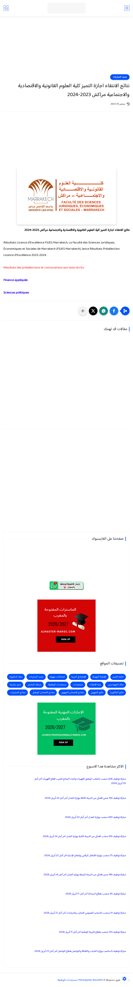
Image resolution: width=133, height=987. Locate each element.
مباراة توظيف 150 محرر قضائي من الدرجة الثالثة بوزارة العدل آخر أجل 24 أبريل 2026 (85, 798)
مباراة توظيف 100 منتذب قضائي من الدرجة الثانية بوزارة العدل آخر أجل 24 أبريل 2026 (84, 836)
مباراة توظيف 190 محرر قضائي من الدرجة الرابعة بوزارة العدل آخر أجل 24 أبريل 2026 (85, 875)
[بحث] (6, 8)
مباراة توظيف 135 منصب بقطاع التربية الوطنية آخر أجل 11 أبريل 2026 (92, 932)
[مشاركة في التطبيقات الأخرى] (82, 311)
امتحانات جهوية (57, 677)
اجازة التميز (118, 677)
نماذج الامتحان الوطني (44, 692)
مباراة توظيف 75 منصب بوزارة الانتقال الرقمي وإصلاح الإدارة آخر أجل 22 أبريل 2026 (85, 855)
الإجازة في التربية (78, 677)
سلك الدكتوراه (16, 677)
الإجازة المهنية (99, 677)
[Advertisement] (66, 47)
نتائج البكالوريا (117, 692)
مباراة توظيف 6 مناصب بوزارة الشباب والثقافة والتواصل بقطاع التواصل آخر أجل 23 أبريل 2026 (80, 951)
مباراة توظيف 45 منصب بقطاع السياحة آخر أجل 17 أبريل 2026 (95, 894)
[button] (114, 311)
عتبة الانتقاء (95, 685)
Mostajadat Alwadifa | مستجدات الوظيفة (80, 980)
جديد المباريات (120, 77)
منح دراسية (15, 685)
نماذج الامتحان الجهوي (72, 692)
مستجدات (78, 685)
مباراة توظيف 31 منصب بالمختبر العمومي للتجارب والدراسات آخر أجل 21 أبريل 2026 (85, 913)
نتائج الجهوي (97, 692)
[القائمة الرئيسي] (127, 8)
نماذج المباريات (18, 692)
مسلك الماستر (34, 685)
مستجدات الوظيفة (57, 685)
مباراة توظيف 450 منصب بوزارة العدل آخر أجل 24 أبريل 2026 (95, 817)
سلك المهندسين (116, 685)
